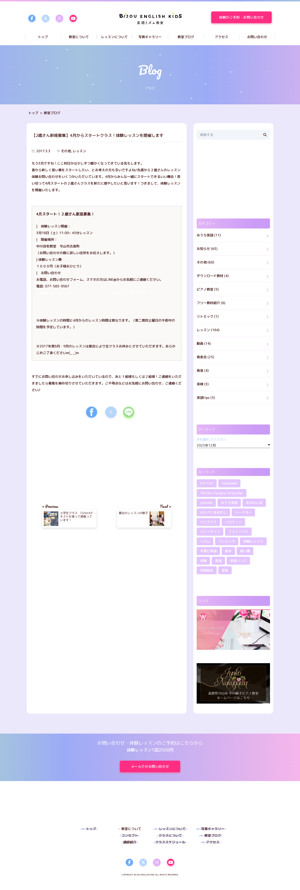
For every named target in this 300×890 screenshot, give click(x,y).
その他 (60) (205, 262)
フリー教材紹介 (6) (211, 303)
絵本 (228, 551)
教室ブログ (52, 113)
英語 (218, 560)
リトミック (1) (208, 316)
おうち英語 (229, 502)
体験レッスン (253, 541)
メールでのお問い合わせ (155, 766)
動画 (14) (204, 343)
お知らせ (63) (207, 248)
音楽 (225, 570)
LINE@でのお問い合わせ (128, 293)
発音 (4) (203, 370)
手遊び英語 (208, 551)
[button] (91, 412)
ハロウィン (233, 522)
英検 (203, 560)
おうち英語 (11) (209, 235)
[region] (69, 457)
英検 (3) (203, 384)
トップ (33, 113)
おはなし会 (254, 502)
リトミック (226, 541)
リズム (205, 541)
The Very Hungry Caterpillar (221, 493)
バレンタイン (210, 531)
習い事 (245, 551)
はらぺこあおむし (213, 512)
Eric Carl (206, 483)
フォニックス (238, 531)
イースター (243, 512)
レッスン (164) (208, 330)
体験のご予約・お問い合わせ (245, 17)
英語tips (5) (206, 397)
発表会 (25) (205, 357)
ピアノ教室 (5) (208, 289)
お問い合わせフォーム (57, 293)
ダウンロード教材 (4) (213, 275)
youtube (206, 502)
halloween (229, 483)
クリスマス (208, 522)
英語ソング (238, 560)
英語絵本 (206, 570)
